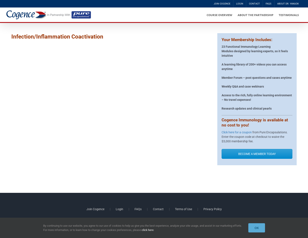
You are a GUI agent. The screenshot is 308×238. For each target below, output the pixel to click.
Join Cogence (95, 209)
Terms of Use (183, 209)
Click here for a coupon (237, 132)
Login (119, 209)
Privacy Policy (212, 209)
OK (257, 228)
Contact (158, 209)
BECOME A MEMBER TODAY (257, 154)
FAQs (138, 209)
